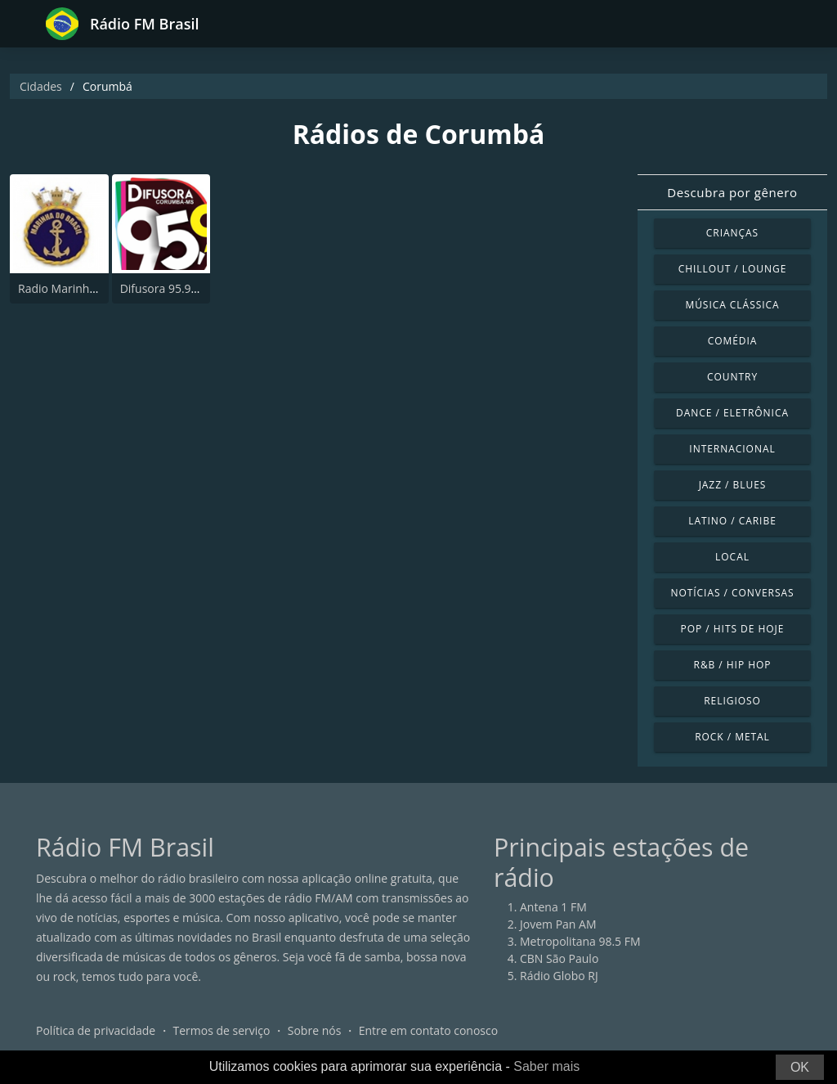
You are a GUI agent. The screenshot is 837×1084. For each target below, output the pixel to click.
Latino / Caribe (732, 521)
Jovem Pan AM (558, 924)
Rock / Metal (732, 737)
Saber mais (546, 1066)
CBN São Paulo (559, 958)
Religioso (732, 701)
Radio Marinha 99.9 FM (79, 288)
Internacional (732, 449)
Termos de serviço (222, 1030)
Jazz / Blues (733, 485)
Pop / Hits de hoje (733, 629)
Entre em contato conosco (429, 1030)
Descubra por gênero (732, 192)
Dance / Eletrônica (732, 413)
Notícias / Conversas (732, 593)
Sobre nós (315, 1030)
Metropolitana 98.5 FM (580, 941)
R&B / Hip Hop (733, 665)
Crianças (732, 233)
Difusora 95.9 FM (165, 288)
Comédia (733, 341)
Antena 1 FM (553, 907)
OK (799, 1067)
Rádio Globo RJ (559, 975)
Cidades (41, 86)
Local (732, 557)
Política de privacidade (95, 1030)
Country (732, 377)
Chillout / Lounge (732, 269)
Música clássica (732, 305)
